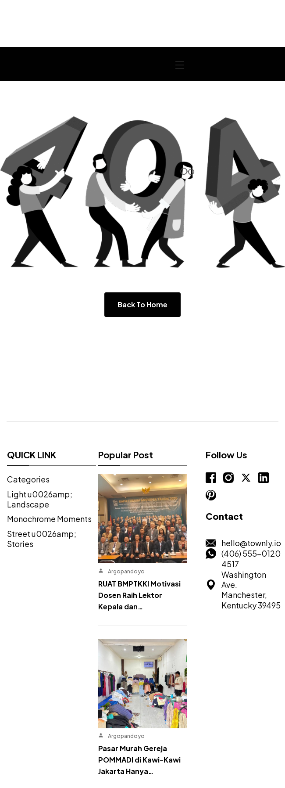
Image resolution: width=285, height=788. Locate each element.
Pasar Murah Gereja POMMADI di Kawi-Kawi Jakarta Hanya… (139, 665)
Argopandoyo (125, 524)
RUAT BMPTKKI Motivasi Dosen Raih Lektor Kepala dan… (139, 548)
